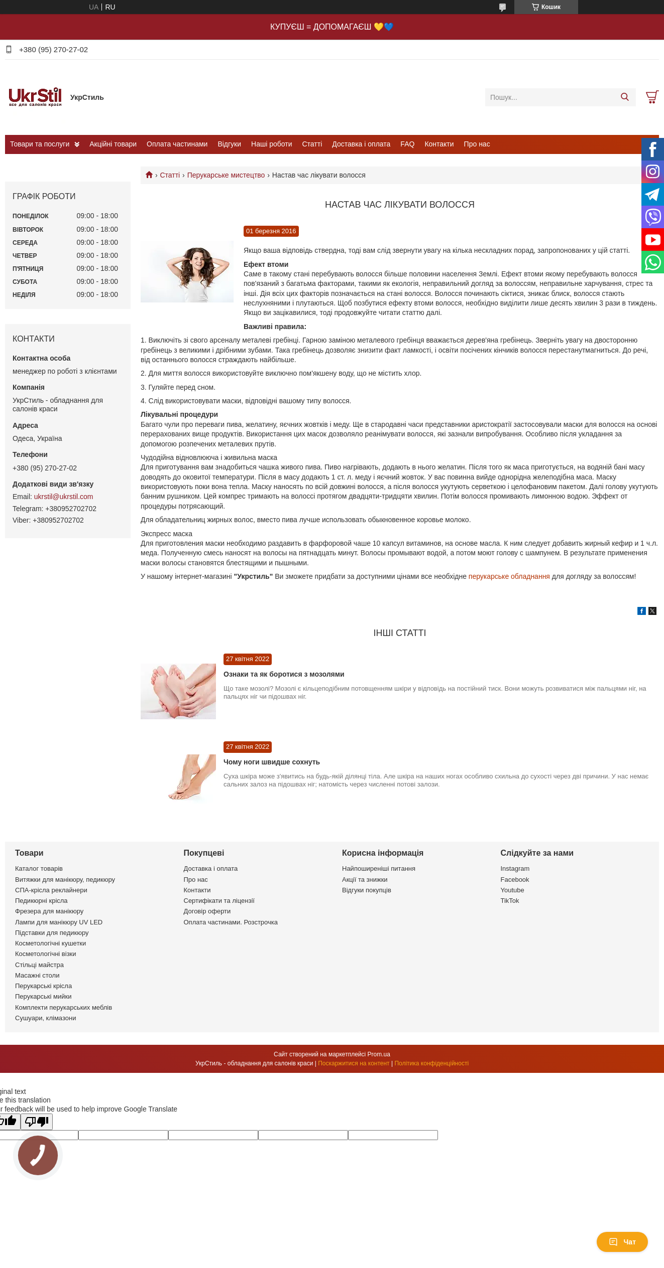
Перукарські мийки (43, 996)
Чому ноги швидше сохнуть (272, 762)
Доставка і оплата (361, 144)
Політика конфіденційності (431, 1063)
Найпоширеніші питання (378, 868)
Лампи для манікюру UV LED (58, 922)
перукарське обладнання (509, 576)
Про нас (477, 144)
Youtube (512, 890)
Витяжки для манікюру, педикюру (65, 879)
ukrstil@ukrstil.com (63, 497)
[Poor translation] (37, 1122)
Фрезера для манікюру (49, 911)
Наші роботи (271, 144)
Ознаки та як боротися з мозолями (284, 674)
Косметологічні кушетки (50, 943)
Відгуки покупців (366, 890)
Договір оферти (207, 911)
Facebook (515, 879)
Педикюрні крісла (41, 900)
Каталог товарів (39, 868)
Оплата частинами (177, 144)
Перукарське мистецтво (226, 175)
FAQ (407, 144)
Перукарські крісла (43, 986)
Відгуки (229, 144)
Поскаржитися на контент (353, 1063)
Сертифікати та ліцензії (219, 900)
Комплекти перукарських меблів (63, 1007)
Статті (312, 144)
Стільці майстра (39, 965)
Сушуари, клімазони (45, 1018)
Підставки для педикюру (52, 932)
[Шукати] (624, 97)
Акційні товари (113, 144)
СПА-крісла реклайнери (51, 890)
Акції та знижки (365, 879)
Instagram (515, 868)
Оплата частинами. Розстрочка (231, 922)
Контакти (439, 144)
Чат (622, 1241)
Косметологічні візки (45, 954)
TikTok (510, 900)
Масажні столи (37, 975)
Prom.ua (379, 1054)
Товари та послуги (39, 144)
